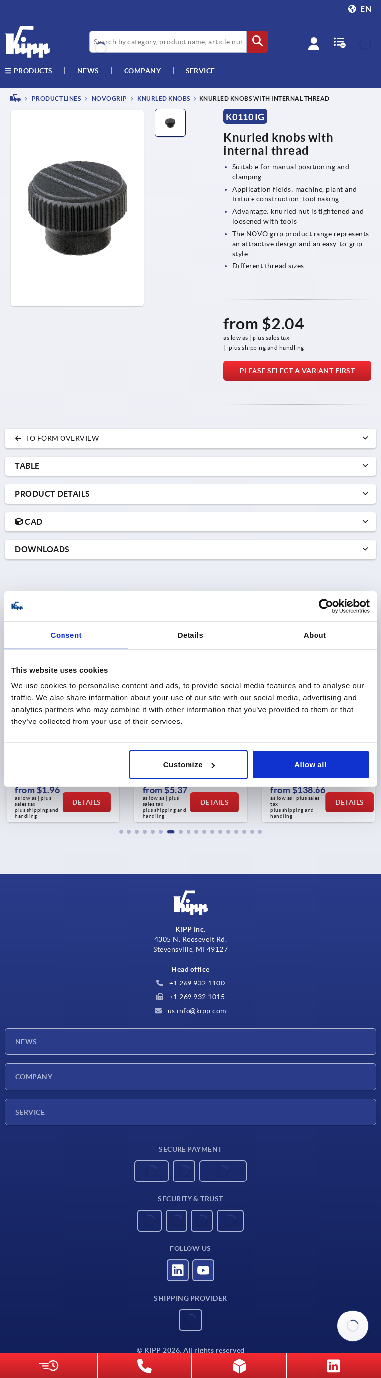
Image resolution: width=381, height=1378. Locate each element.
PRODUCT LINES (55, 98)
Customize (189, 764)
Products (29, 70)
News (26, 1042)
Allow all (310, 764)
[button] (121, 832)
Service (30, 1112)
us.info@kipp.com (190, 1011)
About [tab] (315, 634)
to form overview (57, 438)
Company (142, 70)
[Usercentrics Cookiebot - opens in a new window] (326, 605)
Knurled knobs (163, 98)
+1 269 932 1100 (190, 983)
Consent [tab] (66, 634)
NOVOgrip (108, 98)
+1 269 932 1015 (190, 997)
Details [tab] (191, 634)
